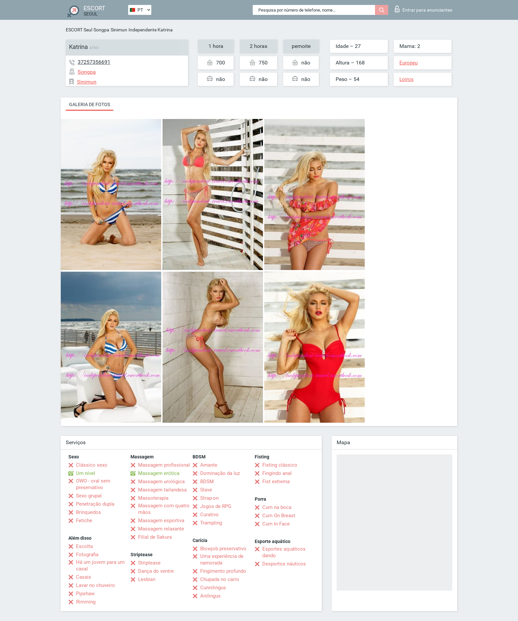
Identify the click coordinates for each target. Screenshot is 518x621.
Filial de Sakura (155, 537)
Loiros (406, 79)
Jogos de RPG (215, 506)
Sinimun (119, 29)
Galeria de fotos (89, 104)
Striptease (149, 563)
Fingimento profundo (223, 571)
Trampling (211, 523)
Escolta (84, 546)
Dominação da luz (220, 473)
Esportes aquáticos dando (284, 552)
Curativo (209, 515)
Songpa (101, 29)
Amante (208, 465)
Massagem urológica (161, 482)
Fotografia (87, 555)
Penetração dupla (95, 504)
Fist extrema (276, 482)
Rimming (85, 602)
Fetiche (84, 521)
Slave (206, 490)
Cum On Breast (278, 516)
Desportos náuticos (284, 564)
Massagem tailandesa (162, 490)
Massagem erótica (158, 473)
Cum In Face (276, 524)
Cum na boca (276, 507)
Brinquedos (88, 512)
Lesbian (146, 579)
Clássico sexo (91, 465)
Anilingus (210, 596)
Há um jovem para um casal (100, 565)
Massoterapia (153, 498)
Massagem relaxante (161, 529)
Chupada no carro (219, 579)
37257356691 (94, 62)
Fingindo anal (277, 473)
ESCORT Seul (79, 29)
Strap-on (209, 498)
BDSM (207, 482)
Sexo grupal (89, 496)
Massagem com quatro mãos (164, 509)
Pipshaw (85, 594)
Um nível (85, 473)
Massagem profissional (164, 465)
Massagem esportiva (161, 521)
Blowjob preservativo (223, 549)
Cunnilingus (213, 588)
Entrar (423, 9)
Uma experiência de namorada (221, 559)
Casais (83, 577)
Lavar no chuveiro (95, 585)
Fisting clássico (279, 465)
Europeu (408, 63)
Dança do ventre (156, 571)
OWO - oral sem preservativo (93, 484)
